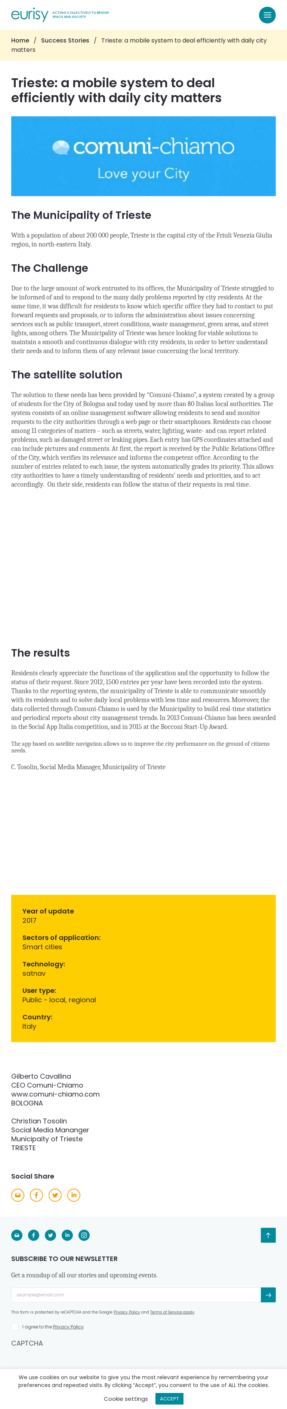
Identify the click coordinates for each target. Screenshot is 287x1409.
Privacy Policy (127, 1312)
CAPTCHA (27, 1343)
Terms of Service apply (172, 1312)
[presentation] (68, 1362)
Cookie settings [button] (126, 1399)
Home (20, 40)
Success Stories (65, 40)
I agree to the (53, 1327)
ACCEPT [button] (169, 1398)
